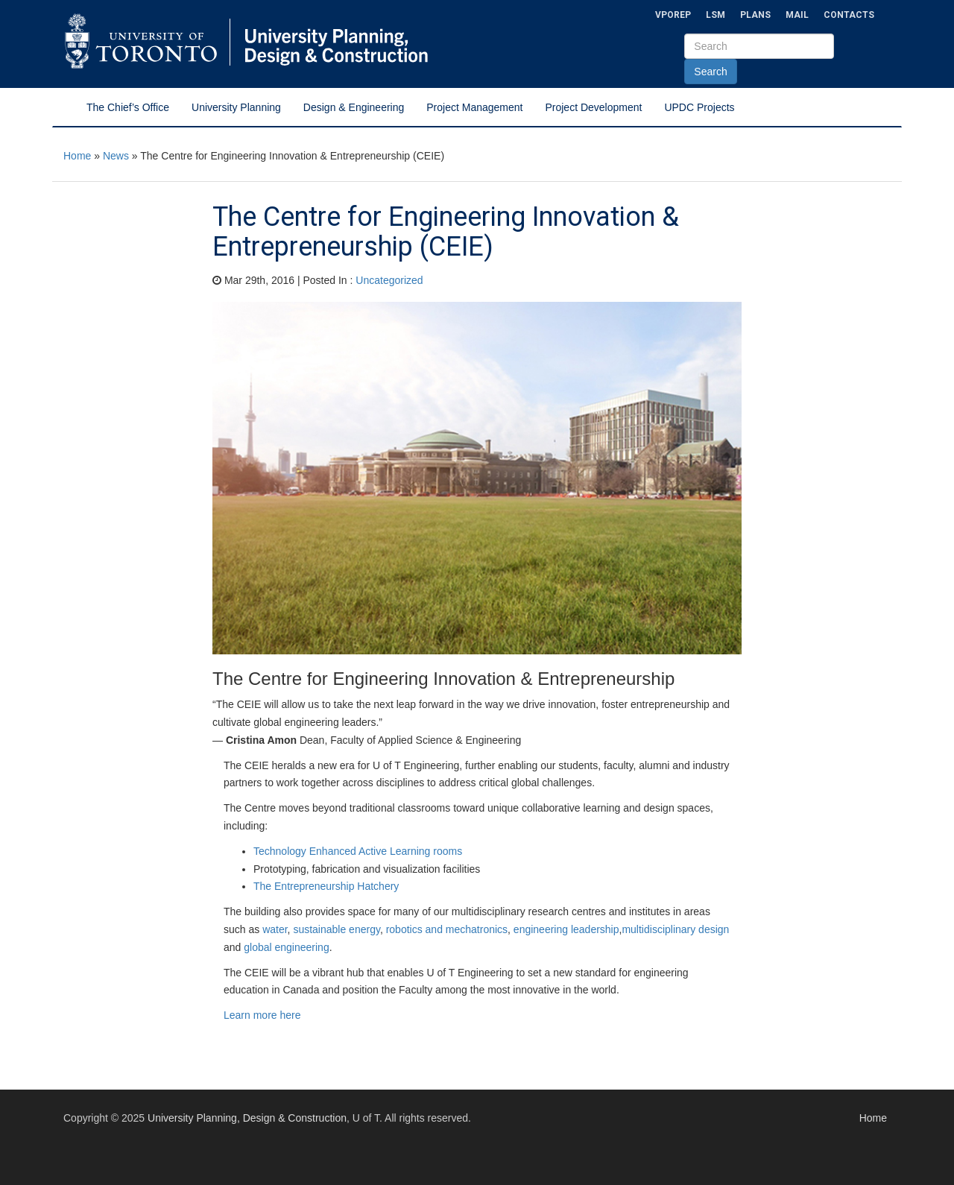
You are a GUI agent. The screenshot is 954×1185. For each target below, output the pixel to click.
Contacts (849, 15)
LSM (715, 15)
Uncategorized (389, 280)
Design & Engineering (353, 107)
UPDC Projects (699, 107)
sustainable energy (336, 929)
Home (77, 156)
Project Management (474, 107)
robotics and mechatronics (447, 929)
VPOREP (673, 15)
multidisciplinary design (675, 929)
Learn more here (262, 1015)
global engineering (286, 947)
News (116, 156)
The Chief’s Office (127, 107)
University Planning (236, 107)
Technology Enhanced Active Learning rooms (357, 851)
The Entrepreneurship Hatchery (326, 886)
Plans (755, 15)
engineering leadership (566, 929)
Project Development (593, 107)
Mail (797, 15)
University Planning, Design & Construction (247, 1118)
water (274, 929)
